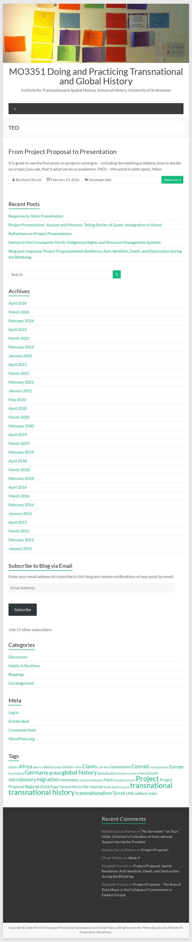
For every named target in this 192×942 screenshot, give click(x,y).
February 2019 (21, 452)
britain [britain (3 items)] (68, 767)
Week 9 (134, 858)
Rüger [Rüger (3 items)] (54, 787)
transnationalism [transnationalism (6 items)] (94, 793)
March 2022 (19, 338)
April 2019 (17, 434)
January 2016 (20, 513)
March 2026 (19, 311)
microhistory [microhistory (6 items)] (22, 779)
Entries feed (18, 721)
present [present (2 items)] (130, 780)
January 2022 (20, 355)
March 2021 (19, 373)
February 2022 (21, 346)
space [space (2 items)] (125, 787)
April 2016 (17, 487)
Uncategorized (100, 179)
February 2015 (21, 539)
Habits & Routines (24, 665)
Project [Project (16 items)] (147, 778)
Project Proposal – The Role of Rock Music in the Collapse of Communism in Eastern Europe (141, 889)
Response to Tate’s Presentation (35, 216)
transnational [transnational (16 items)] (151, 785)
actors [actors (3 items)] (13, 767)
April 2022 (17, 329)
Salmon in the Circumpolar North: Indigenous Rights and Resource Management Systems (85, 242)
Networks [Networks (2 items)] (97, 780)
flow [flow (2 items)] (11, 773)
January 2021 (20, 390)
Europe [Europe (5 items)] (177, 766)
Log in (13, 712)
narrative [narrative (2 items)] (84, 780)
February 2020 (21, 425)
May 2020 (17, 399)
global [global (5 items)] (55, 773)
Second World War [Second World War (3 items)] (74, 787)
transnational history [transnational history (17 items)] (41, 792)
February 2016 (21, 504)
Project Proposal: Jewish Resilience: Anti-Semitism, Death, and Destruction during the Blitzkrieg (140, 871)
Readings (16, 674)
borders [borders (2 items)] (57, 767)
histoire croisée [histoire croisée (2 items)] (127, 773)
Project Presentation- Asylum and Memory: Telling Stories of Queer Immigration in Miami (85, 224)
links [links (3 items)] (141, 773)
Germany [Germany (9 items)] (36, 772)
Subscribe (22, 609)
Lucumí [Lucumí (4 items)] (152, 773)
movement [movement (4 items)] (69, 779)
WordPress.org (21, 738)
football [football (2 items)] (19, 773)
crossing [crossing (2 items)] (155, 767)
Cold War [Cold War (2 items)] (103, 767)
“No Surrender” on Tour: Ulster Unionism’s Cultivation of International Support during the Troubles (140, 836)
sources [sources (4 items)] (96, 786)
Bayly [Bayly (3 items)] (48, 767)
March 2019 (19, 443)
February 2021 (21, 382)
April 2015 (17, 522)
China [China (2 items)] (78, 767)
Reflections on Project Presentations (40, 233)
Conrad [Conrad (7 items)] (140, 766)
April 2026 (17, 303)
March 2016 (19, 495)
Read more (172, 179)
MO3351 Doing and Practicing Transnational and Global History (96, 76)
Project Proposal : (155, 850)
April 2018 (17, 460)
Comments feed (22, 729)
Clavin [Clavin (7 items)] (89, 766)
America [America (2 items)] (38, 767)
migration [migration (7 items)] (48, 779)
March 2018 (19, 469)
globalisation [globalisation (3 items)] (108, 773)
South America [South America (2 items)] (113, 787)
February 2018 (21, 478)
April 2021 (17, 364)
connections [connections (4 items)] (120, 766)
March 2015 (19, 530)
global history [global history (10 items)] (79, 772)
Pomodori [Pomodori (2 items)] (119, 780)
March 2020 (19, 417)
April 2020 (17, 408)
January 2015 (20, 548)
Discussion (17, 656)
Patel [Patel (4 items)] (108, 779)
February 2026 (21, 320)
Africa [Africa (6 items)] (25, 766)
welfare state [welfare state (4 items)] (145, 793)
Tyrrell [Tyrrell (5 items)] (118, 793)
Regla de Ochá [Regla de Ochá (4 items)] (37, 786)
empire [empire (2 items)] (164, 767)
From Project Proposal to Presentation (62, 151)
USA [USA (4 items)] (130, 793)
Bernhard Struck (28, 179)
